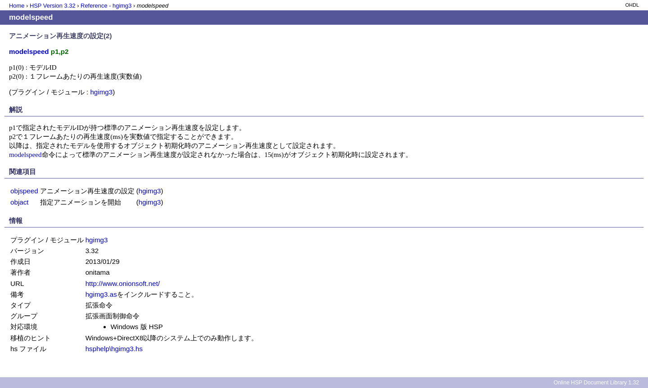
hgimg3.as (101, 294)
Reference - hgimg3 (106, 5)
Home (16, 5)
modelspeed (25, 154)
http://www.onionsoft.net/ (123, 283)
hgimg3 (101, 92)
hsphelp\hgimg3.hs (114, 348)
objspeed (24, 191)
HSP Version (53, 5)
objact (19, 202)
